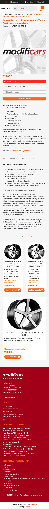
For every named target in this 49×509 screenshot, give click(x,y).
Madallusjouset (8, 465)
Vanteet (11, 14)
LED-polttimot (7, 483)
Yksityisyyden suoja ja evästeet (13, 414)
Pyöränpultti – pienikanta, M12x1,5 (14, 437)
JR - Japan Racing (22, 14)
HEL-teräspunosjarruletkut (11, 442)
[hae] (36, 8)
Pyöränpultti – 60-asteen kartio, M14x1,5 (16, 435)
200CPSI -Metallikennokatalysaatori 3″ (15, 451)
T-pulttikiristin (7, 444)
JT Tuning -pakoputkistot (11, 474)
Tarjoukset (29, 2)
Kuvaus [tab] (5, 158)
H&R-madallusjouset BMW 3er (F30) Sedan (17, 428)
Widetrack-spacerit (9, 469)
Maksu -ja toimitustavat (11, 409)
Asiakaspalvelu (15, 2)
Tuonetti (27, 507)
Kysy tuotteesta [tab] (14, 158)
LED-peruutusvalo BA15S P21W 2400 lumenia (18, 453)
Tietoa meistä (7, 406)
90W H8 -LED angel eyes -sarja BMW (15, 456)
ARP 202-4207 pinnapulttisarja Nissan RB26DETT (19, 447)
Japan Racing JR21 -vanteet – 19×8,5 (15, 433)
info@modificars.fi (17, 392)
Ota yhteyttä (7, 419)
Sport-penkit (7, 481)
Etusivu (5, 14)
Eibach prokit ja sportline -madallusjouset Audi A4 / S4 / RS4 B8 (24, 479)
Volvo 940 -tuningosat (10, 490)
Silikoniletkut (7, 472)
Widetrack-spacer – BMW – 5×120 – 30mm (17, 440)
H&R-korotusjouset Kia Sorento (13, 431)
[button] (12, 290)
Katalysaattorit (8, 476)
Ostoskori (40, 2)
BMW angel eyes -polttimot (11, 485)
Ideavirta (34, 504)
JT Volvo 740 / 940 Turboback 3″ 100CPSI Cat (18, 449)
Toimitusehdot (7, 411)
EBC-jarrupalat (7, 488)
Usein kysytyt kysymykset (11, 416)
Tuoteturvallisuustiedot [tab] (28, 158)
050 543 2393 (13, 390)
